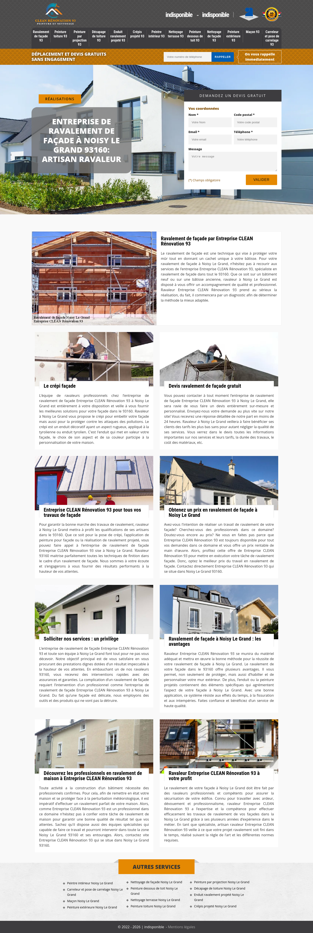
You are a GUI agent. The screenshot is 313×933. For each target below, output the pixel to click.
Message (195, 149)
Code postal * (244, 115)
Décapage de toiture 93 (99, 36)
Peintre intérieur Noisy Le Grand (90, 883)
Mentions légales (181, 927)
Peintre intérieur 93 (156, 34)
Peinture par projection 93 (80, 38)
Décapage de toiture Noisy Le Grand (219, 888)
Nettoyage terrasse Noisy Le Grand (155, 900)
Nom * (193, 115)
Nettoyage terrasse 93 (176, 34)
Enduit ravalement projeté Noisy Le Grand (219, 897)
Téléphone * (243, 132)
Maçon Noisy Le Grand (83, 901)
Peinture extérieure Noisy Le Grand (92, 907)
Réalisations (60, 99)
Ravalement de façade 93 (41, 36)
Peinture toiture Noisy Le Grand (153, 906)
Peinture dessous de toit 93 (195, 36)
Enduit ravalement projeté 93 (118, 36)
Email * (194, 132)
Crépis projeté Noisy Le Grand (215, 906)
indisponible (178, 14)
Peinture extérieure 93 (233, 36)
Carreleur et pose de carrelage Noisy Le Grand (95, 892)
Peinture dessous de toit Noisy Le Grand (154, 891)
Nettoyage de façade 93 (214, 36)
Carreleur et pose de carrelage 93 (272, 38)
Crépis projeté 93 (137, 34)
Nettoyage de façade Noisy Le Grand (156, 882)
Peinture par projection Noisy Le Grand (221, 882)
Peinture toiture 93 (60, 34)
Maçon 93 (253, 32)
